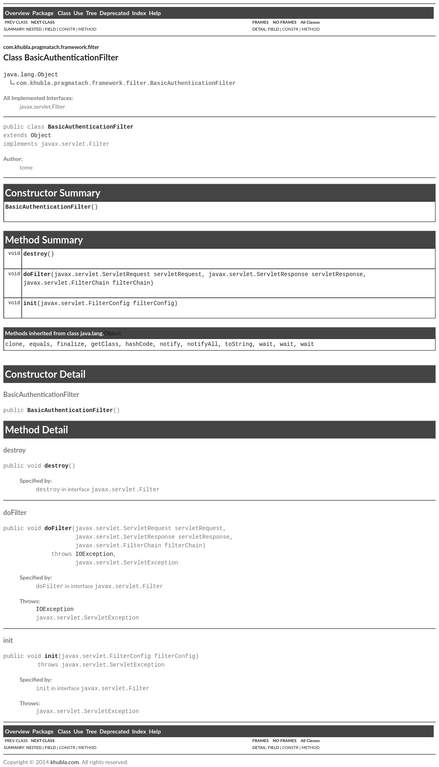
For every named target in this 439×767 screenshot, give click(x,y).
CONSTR (67, 29)
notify (170, 344)
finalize (70, 344)
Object (41, 136)
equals (39, 344)
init (30, 304)
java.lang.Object (30, 75)
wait (266, 344)
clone (13, 344)
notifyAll (202, 344)
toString (238, 344)
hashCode (139, 344)
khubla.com (64, 759)
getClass (104, 344)
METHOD (87, 29)
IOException (94, 553)
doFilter (37, 275)
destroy (35, 254)
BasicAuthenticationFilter (48, 207)
